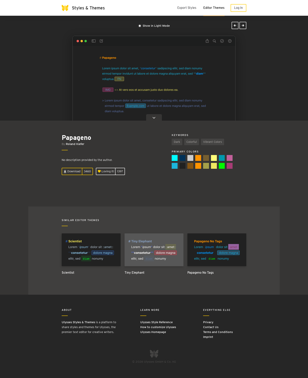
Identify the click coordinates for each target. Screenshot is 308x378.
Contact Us (210, 327)
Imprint (208, 337)
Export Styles (186, 8)
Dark (177, 142)
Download (72, 171)
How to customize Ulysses (158, 327)
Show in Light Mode (154, 26)
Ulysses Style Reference (156, 322)
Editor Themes (214, 8)
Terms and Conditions (218, 332)
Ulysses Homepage (153, 332)
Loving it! (106, 171)
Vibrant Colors (212, 142)
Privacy (208, 322)
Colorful (191, 142)
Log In (238, 8)
